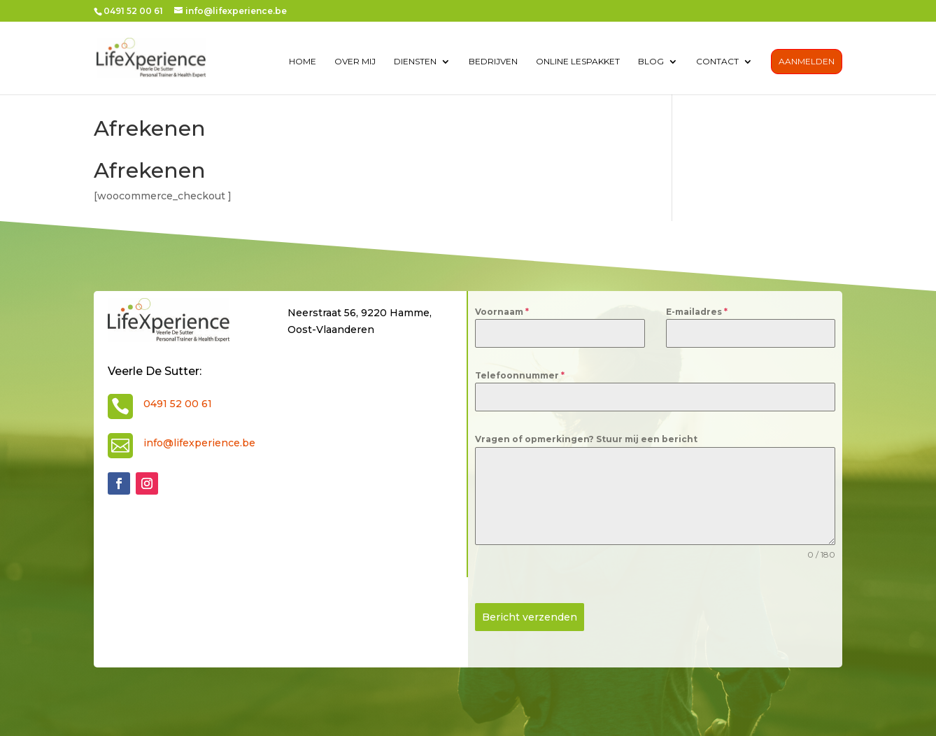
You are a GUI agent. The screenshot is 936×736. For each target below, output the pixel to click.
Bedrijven (493, 61)
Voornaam (502, 311)
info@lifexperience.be (199, 443)
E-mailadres (697, 311)
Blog (651, 61)
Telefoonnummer (520, 375)
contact (717, 61)
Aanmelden (807, 61)
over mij (355, 61)
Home (302, 61)
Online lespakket (578, 61)
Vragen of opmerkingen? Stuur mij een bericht (586, 439)
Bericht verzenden (529, 617)
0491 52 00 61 (177, 403)
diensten (415, 61)
